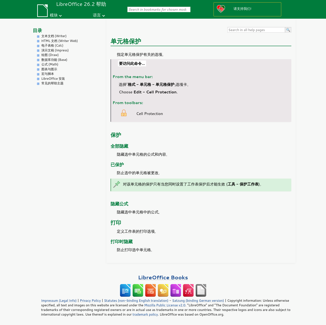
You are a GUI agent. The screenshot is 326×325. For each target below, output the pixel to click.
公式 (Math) (49, 64)
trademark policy (145, 314)
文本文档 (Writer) (54, 36)
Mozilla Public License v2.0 (164, 305)
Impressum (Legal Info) (59, 300)
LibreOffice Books (163, 277)
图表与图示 (49, 69)
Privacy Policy (90, 300)
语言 (97, 15)
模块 (54, 15)
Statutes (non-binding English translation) (136, 300)
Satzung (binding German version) (198, 300)
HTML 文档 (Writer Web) (59, 41)
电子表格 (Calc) (52, 45)
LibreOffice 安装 (53, 78)
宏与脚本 (47, 74)
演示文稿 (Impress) (55, 50)
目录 (37, 30)
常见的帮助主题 (52, 83)
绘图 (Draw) (50, 55)
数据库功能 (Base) (54, 59)
